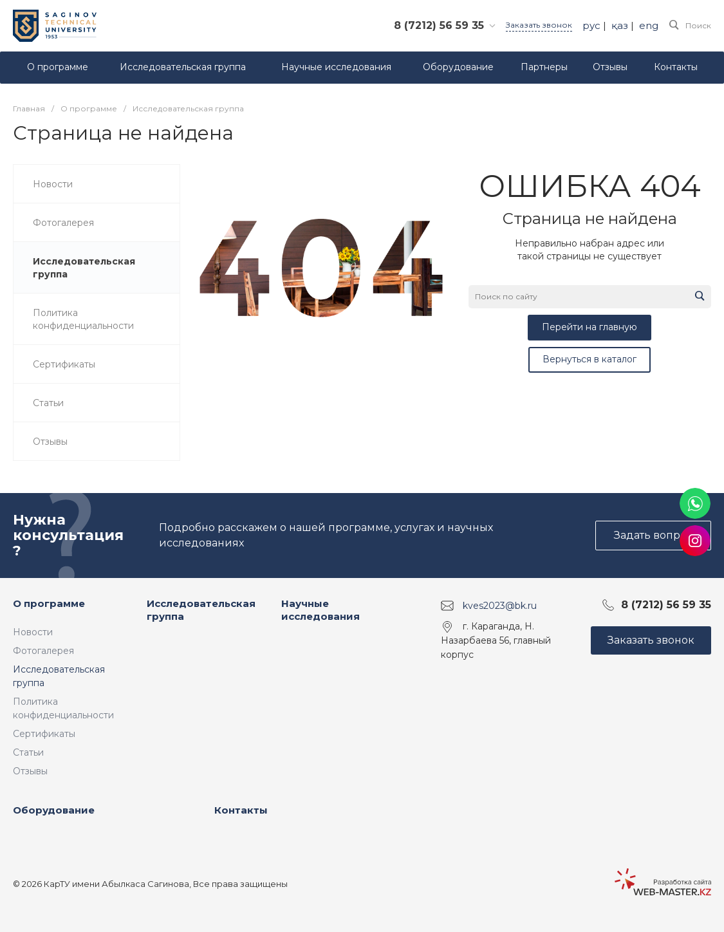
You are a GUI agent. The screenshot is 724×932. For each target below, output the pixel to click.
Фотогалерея (43, 651)
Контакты (241, 810)
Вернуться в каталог (589, 359)
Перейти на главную (589, 327)
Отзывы (30, 771)
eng (648, 25)
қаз (619, 25)
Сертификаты (44, 734)
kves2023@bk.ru (500, 605)
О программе (49, 603)
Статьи (28, 752)
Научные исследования (320, 609)
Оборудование (54, 810)
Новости (33, 632)
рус (591, 25)
